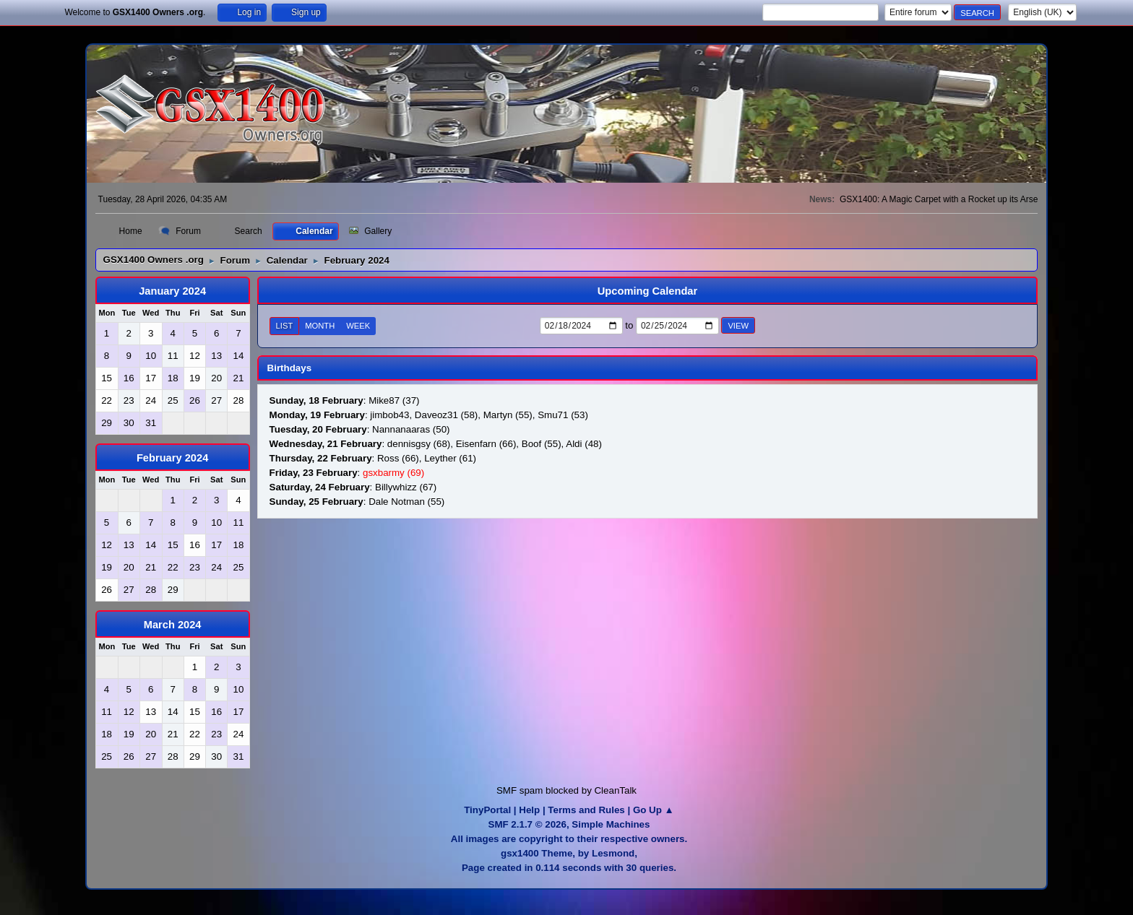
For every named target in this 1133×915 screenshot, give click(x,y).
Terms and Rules (586, 810)
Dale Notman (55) (406, 501)
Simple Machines (611, 824)
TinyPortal (487, 810)
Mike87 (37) (394, 400)
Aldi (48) (584, 443)
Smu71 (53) (563, 414)
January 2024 (172, 291)
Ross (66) (398, 458)
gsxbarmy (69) (393, 472)
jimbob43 (389, 414)
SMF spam (519, 790)
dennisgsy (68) (418, 443)
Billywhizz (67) (405, 487)
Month (320, 325)
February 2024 (172, 458)
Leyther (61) (450, 458)
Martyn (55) (508, 414)
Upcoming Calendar (647, 291)
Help (529, 810)
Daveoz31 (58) (446, 414)
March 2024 (173, 624)
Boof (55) (541, 443)
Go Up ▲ (653, 810)
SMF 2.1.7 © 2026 (527, 824)
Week (358, 325)
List (284, 325)
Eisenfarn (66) (486, 443)
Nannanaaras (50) (410, 429)
